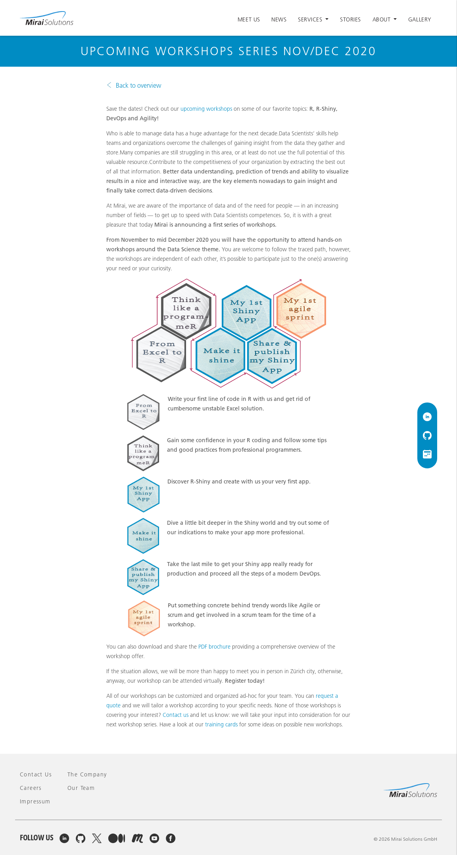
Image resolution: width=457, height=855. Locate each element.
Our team (81, 787)
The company (87, 774)
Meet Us (249, 19)
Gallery (420, 19)
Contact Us (36, 774)
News (278, 19)
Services (311, 19)
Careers (31, 787)
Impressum (35, 801)
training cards (221, 724)
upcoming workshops (206, 108)
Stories (350, 19)
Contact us (175, 714)
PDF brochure (214, 646)
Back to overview (138, 85)
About (382, 19)
